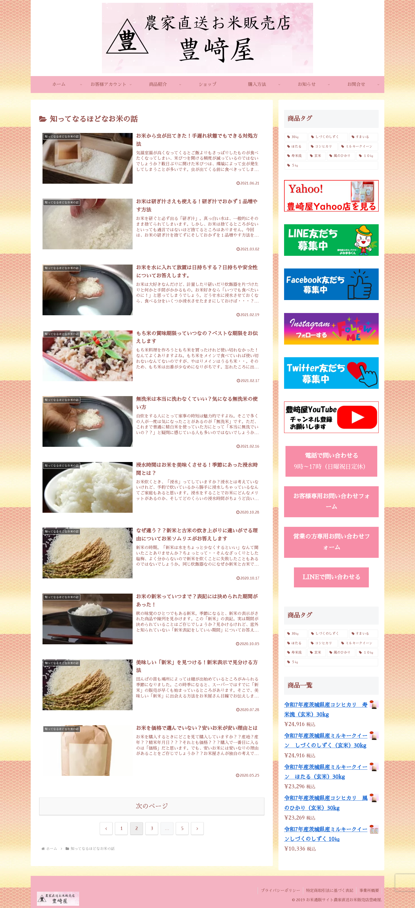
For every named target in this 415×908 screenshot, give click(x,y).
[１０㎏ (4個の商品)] (367, 156)
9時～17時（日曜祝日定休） (331, 461)
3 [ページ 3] (152, 828)
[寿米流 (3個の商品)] (295, 156)
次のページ (152, 806)
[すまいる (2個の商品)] (363, 137)
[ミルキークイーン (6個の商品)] (358, 147)
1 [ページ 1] (121, 828)
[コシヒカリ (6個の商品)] (323, 147)
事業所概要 (369, 891)
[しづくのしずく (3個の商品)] (328, 137)
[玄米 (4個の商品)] (316, 156)
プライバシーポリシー (280, 891)
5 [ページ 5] (182, 828)
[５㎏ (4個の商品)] (331, 165)
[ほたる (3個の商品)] (296, 147)
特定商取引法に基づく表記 (329, 891)
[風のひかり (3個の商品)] (341, 156)
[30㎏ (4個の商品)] (296, 137)
